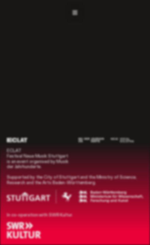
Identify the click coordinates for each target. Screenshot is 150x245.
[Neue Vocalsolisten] (122, 140)
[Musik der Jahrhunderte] (91, 140)
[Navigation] (75, 12)
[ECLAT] (17, 140)
